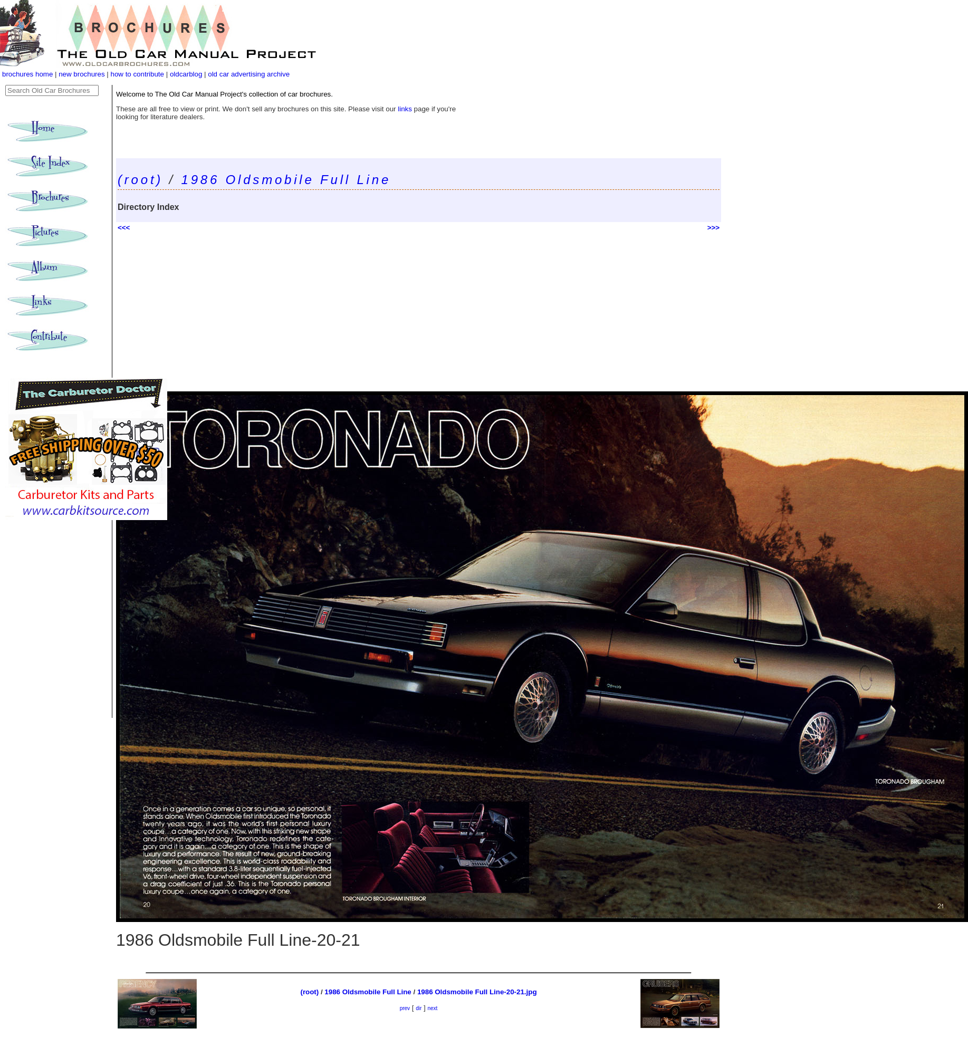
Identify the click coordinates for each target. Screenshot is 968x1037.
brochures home (27, 74)
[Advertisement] (418, 312)
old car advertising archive (249, 74)
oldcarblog (186, 74)
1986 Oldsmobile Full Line (286, 179)
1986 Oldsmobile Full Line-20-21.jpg (477, 992)
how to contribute (137, 74)
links (405, 109)
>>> (713, 228)
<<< (124, 228)
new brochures (81, 74)
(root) (140, 179)
